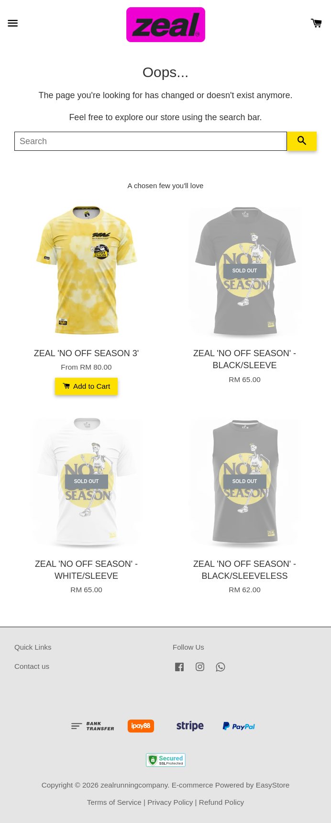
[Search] (150, 141)
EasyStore (273, 785)
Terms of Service (114, 802)
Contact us (31, 666)
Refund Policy (221, 802)
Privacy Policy (170, 802)
